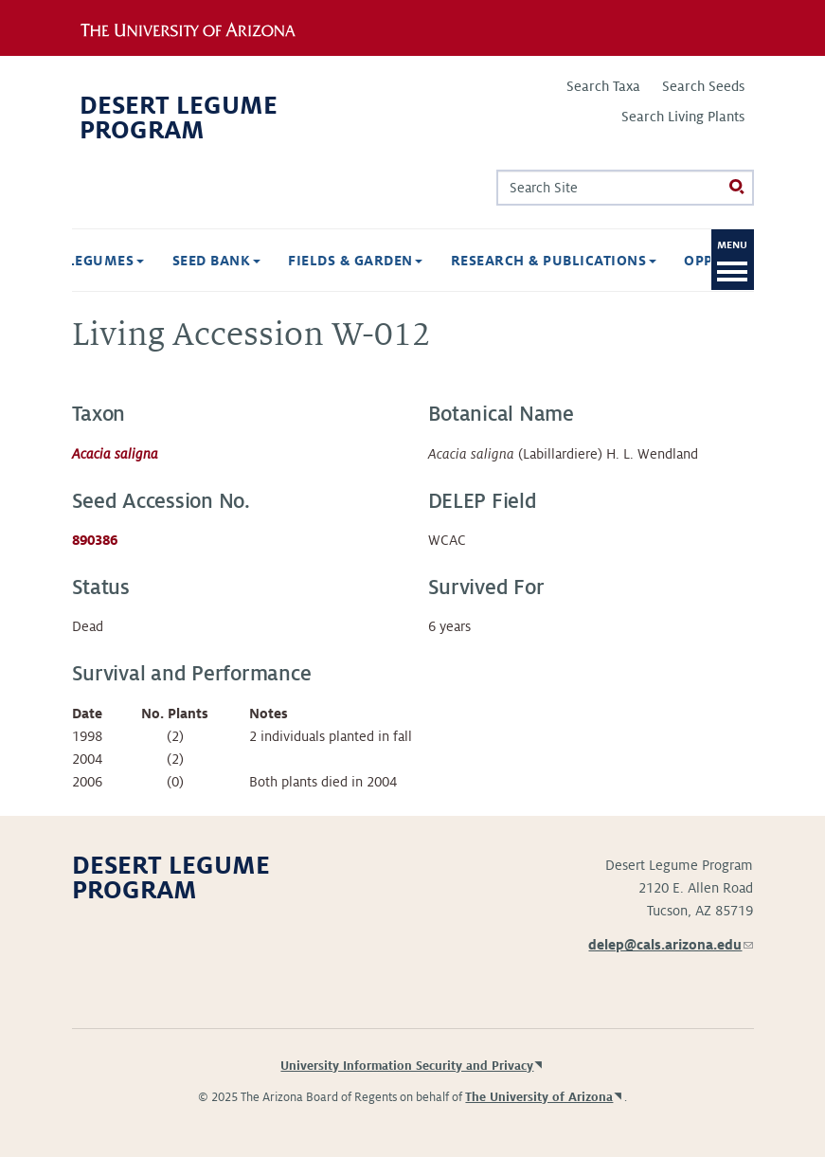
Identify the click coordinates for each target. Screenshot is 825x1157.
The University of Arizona (539, 1097)
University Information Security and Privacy (406, 1066)
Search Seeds (703, 86)
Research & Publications (478, 260)
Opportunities (670, 260)
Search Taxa (603, 86)
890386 (94, 540)
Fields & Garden (279, 260)
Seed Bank (141, 260)
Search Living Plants (682, 116)
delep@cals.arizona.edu (670, 944)
